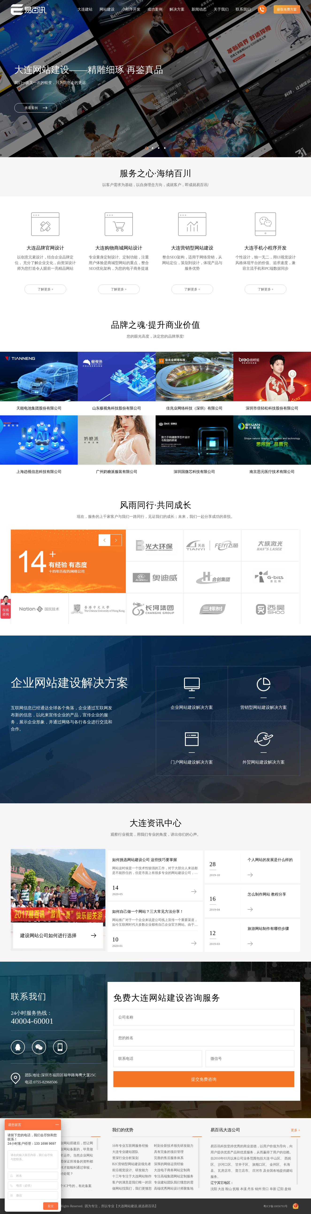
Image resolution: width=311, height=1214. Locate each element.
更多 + (295, 1130)
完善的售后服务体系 (169, 1158)
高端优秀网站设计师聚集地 (173, 1188)
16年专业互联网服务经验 (130, 1146)
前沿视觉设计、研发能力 (130, 1170)
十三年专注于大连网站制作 (132, 1176)
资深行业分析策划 (125, 1158)
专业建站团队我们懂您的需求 (173, 1183)
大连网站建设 (127, 1206)
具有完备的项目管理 (169, 1152)
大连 (221, 1189)
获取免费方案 (287, 9)
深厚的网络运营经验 (169, 1164)
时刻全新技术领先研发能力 (173, 1146)
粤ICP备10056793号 (275, 1206)
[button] (146, 148)
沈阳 (214, 1189)
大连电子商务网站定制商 (172, 1170)
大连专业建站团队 (125, 1152)
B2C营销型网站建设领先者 (131, 1164)
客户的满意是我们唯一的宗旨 (132, 1183)
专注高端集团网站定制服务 (173, 1176)
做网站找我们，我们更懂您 (132, 1188)
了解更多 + (45, 311)
